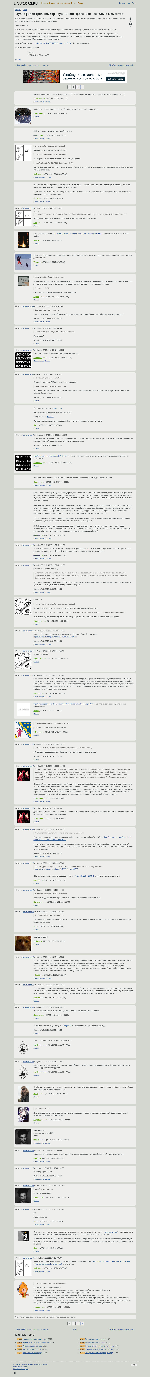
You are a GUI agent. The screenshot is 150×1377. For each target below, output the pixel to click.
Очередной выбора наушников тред (99, 1346)
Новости (44, 3)
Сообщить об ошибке (20, 1367)
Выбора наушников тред (32, 1346)
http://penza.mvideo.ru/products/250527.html (50, 456)
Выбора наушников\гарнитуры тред (99, 1353)
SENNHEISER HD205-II (84, 876)
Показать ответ (39, 102)
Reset (36, 1094)
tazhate (36, 1140)
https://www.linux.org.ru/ (20, 1369)
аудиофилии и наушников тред (35, 1339)
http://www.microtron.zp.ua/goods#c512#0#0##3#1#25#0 (55, 637)
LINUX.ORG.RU (26, 3)
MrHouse (37, 941)
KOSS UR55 (51, 43)
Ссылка (18, 59)
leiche (36, 926)
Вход (134, 3)
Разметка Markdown (40, 1364)
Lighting (36, 621)
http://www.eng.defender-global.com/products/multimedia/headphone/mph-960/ (63, 704)
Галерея (52, 3)
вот (88, 548)
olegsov (36, 1158)
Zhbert (36, 98)
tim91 (36, 240)
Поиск (80, 3)
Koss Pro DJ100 (39, 43)
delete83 (37, 535)
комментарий (28, 208)
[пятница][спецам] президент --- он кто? (33, 65)
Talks (25, 10)
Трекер (74, 3)
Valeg (36, 262)
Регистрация (124, 3)
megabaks (67, 1026)
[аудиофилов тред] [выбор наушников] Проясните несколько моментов (69, 14)
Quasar (36, 482)
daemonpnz (38, 358)
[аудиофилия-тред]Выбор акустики (36, 1342)
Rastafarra (38, 902)
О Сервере (17, 1364)
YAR (35, 798)
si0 (35, 1248)
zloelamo (37, 1015)
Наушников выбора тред (32, 1349)
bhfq (35, 135)
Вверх (134, 1364)
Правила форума (27, 1364)
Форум (67, 3)
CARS (36, 113)
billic (35, 198)
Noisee (36, 425)
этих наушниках (111, 1232)
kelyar (36, 732)
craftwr (36, 711)
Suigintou (37, 1120)
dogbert (36, 297)
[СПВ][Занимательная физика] (121, 65)
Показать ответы (39, 177)
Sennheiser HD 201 (64, 43)
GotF (35, 174)
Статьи (60, 3)
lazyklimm (37, 1045)
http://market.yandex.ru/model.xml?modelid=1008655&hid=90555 (77, 233)
